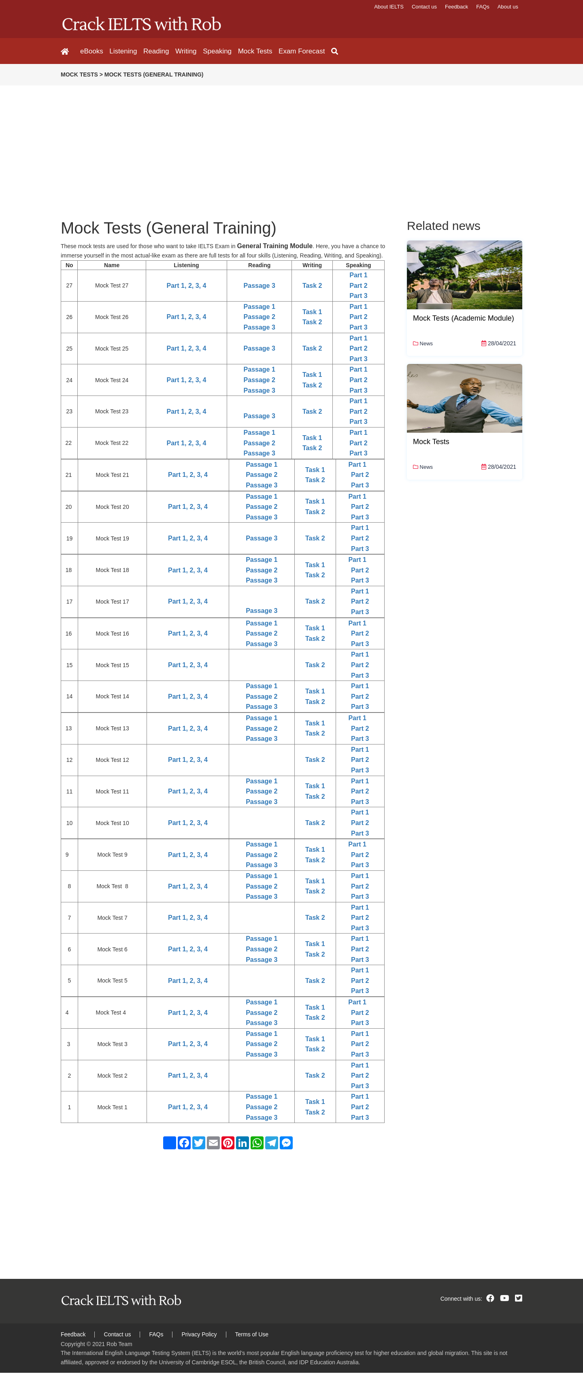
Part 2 (358, 286)
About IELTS (389, 7)
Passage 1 (259, 307)
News (423, 345)
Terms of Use (251, 1335)
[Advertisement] (243, 143)
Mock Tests (244, 51)
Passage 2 (259, 318)
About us (508, 7)
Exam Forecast (288, 51)
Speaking (208, 51)
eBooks (91, 51)
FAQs (482, 7)
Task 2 (312, 286)
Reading (151, 51)
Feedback (456, 7)
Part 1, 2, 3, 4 (186, 286)
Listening (121, 51)
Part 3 (358, 297)
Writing (179, 51)
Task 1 (312, 313)
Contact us (424, 7)
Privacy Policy (199, 1335)
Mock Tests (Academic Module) (463, 319)
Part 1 (358, 276)
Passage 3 (259, 286)
